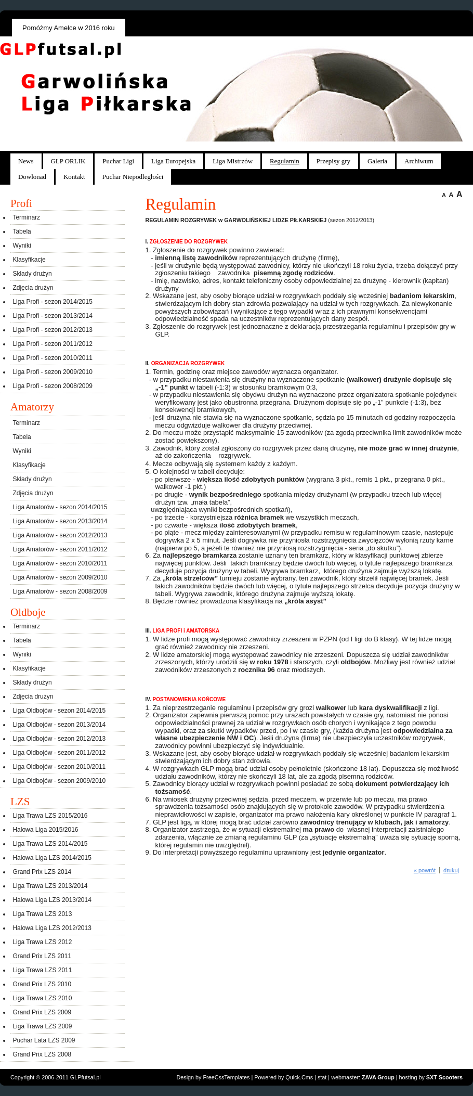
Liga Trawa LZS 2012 (42, 942)
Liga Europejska (173, 161)
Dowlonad (32, 176)
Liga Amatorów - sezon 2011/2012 (59, 549)
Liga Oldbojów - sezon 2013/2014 (59, 724)
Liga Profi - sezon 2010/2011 (52, 358)
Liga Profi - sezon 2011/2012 (52, 343)
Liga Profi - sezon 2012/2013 (52, 329)
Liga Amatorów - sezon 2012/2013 (59, 535)
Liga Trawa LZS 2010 (42, 998)
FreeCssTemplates (226, 1077)
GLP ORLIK (68, 161)
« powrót (425, 870)
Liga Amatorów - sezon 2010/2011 (59, 563)
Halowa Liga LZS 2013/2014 (51, 900)
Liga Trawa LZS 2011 (42, 970)
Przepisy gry (333, 161)
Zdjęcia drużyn (32, 287)
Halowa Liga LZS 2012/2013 (51, 928)
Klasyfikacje (28, 259)
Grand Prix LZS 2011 (41, 956)
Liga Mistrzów (233, 161)
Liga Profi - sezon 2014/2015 (52, 301)
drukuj (451, 870)
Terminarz (26, 217)
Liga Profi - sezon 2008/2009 (52, 386)
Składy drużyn (31, 273)
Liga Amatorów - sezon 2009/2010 (59, 577)
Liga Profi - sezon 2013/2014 (52, 315)
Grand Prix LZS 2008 (41, 1054)
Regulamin (284, 161)
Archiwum (418, 161)
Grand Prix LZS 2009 (41, 1012)
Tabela (21, 231)
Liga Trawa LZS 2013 (42, 914)
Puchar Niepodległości (133, 176)
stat (322, 1077)
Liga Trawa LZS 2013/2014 (49, 885)
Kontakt (74, 176)
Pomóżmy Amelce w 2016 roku (68, 28)
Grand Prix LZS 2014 (41, 871)
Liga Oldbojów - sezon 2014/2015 (59, 710)
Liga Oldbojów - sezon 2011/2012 (59, 752)
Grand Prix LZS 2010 (41, 984)
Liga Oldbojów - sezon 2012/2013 (59, 738)
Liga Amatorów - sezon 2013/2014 (59, 521)
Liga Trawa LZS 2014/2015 (49, 843)
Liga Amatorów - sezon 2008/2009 (59, 591)
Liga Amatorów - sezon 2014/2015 (59, 507)
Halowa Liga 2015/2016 (45, 829)
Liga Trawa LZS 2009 (42, 1026)
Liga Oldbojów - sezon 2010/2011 (59, 766)
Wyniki (21, 245)
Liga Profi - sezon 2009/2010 (52, 372)
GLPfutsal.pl (85, 1077)
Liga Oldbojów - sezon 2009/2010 (59, 780)
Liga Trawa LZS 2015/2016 (49, 815)
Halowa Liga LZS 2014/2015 (51, 857)
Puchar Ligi (118, 161)
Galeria (377, 161)
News (26, 161)
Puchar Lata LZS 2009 (43, 1040)
